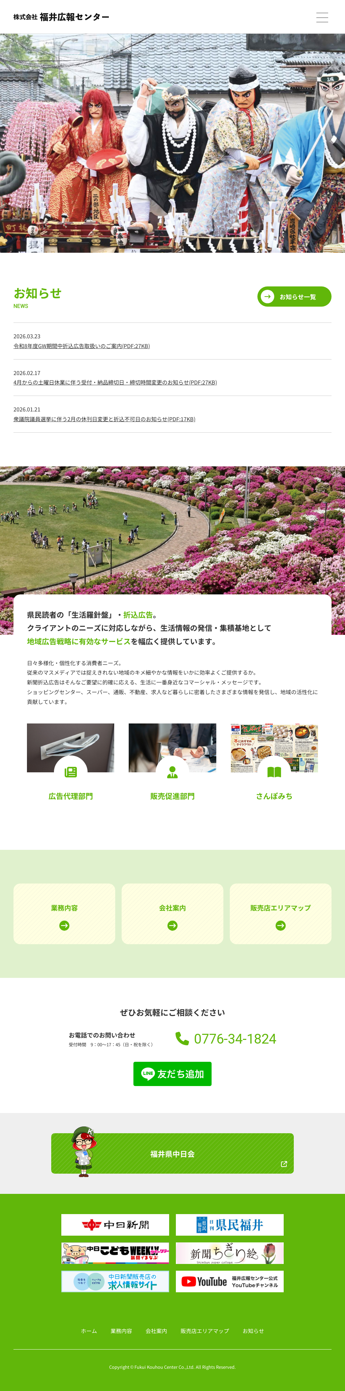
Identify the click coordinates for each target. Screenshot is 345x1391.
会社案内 (172, 908)
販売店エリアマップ (280, 908)
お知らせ (253, 1331)
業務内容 (64, 908)
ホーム (89, 1331)
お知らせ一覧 (298, 296)
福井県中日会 (172, 1153)
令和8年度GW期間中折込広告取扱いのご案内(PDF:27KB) (81, 346)
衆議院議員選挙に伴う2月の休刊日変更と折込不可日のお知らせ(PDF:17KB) (104, 419)
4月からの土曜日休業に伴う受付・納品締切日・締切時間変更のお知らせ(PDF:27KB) (115, 382)
